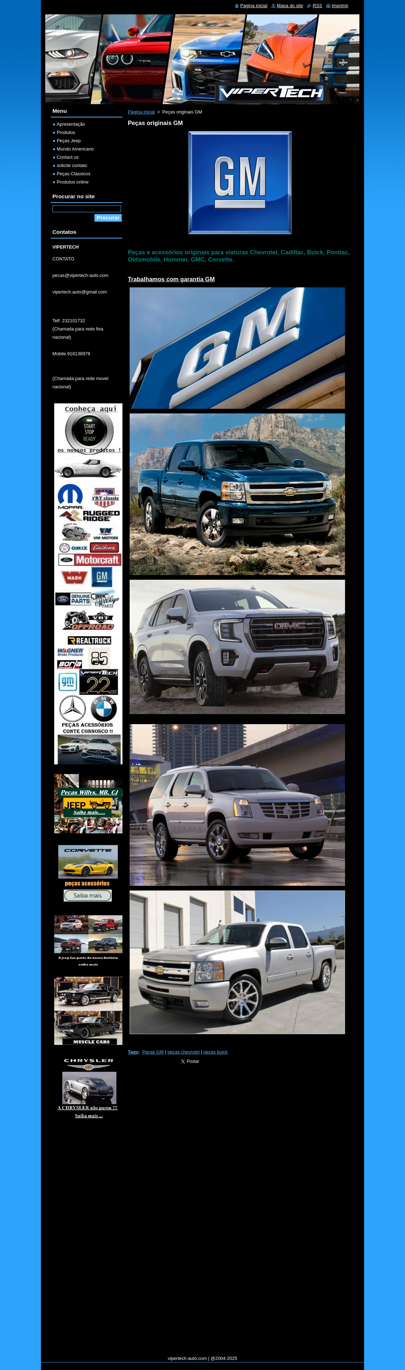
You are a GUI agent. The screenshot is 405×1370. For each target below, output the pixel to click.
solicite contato (72, 165)
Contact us (68, 157)
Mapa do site (290, 5)
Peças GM (153, 1052)
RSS (317, 5)
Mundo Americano (75, 149)
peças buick (215, 1052)
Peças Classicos (73, 173)
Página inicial (141, 112)
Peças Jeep (69, 140)
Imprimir (340, 5)
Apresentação (71, 124)
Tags (133, 1052)
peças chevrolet (183, 1052)
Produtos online (73, 182)
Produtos (66, 132)
